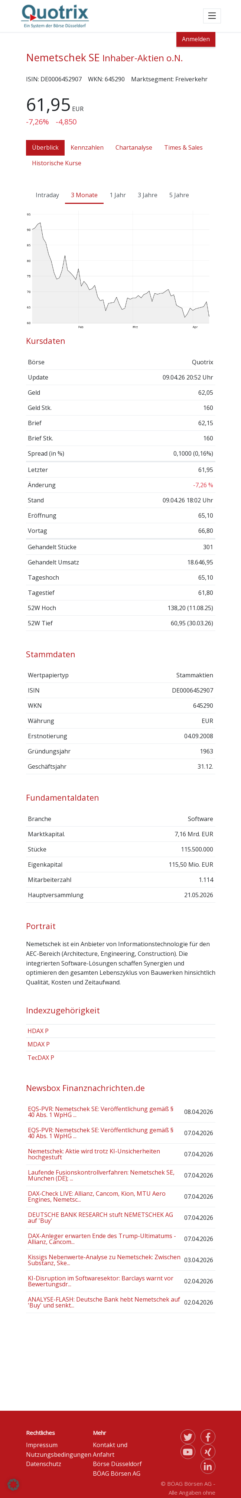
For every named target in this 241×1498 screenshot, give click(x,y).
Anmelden (196, 39)
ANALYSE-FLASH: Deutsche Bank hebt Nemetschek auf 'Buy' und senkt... (104, 1302)
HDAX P (38, 1031)
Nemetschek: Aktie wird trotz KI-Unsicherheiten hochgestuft (94, 1154)
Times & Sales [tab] (183, 147)
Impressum (42, 1445)
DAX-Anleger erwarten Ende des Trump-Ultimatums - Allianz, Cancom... (102, 1239)
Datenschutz (43, 1464)
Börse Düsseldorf (117, 1464)
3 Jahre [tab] (147, 195)
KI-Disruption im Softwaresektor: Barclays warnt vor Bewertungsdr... (100, 1281)
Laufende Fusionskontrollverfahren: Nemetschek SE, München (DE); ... (101, 1175)
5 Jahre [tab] (179, 195)
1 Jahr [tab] (118, 195)
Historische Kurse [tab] (56, 163)
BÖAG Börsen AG (116, 1473)
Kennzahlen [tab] (87, 147)
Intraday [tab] (47, 195)
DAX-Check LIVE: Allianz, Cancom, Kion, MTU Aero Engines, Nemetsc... (97, 1196)
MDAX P (38, 1044)
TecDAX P (40, 1058)
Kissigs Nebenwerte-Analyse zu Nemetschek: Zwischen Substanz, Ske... (104, 1260)
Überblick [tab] (45, 147)
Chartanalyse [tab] (133, 147)
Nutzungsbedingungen (58, 1454)
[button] (13, 1484)
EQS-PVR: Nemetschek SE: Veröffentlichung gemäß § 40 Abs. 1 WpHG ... (100, 1112)
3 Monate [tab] (84, 195)
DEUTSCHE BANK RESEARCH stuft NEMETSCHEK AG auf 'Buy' (100, 1218)
